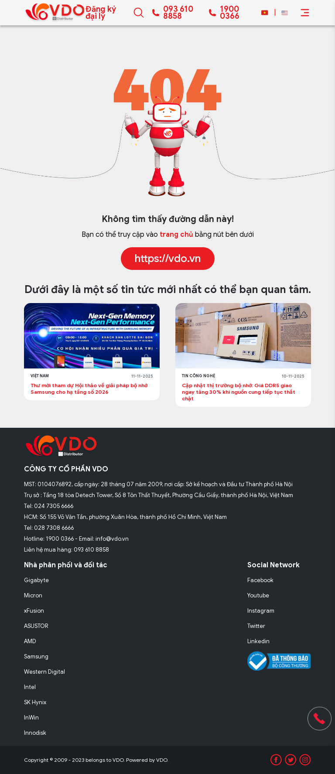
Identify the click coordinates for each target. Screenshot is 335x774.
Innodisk (35, 732)
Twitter (256, 626)
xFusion (34, 610)
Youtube (258, 595)
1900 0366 (229, 13)
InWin (31, 717)
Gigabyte (36, 580)
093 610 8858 (178, 13)
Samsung (36, 656)
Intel (30, 687)
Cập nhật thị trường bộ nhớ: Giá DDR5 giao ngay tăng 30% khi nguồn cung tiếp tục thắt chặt (238, 392)
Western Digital (44, 671)
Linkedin (258, 641)
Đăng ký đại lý (100, 13)
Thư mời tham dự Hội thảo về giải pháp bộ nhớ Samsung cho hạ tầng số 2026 (89, 388)
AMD (30, 641)
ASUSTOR (36, 626)
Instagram (260, 610)
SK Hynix (35, 702)
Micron (33, 595)
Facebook (260, 580)
